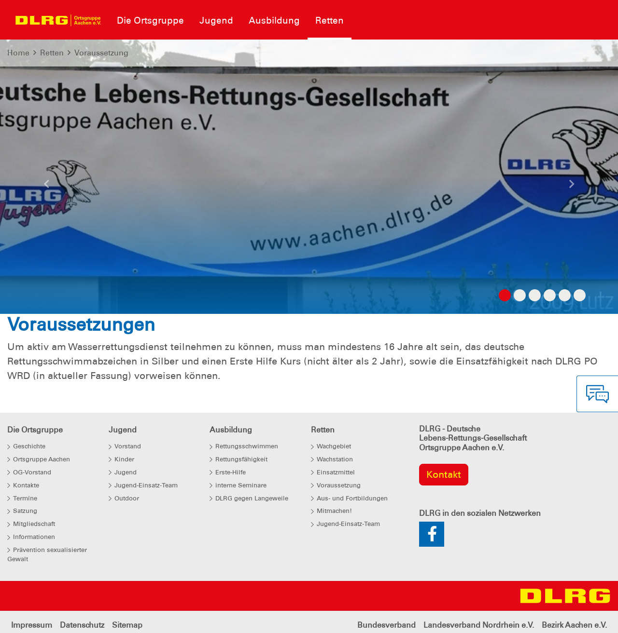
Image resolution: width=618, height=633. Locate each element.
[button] (46, 186)
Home (18, 52)
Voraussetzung (101, 52)
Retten (52, 52)
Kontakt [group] (443, 474)
